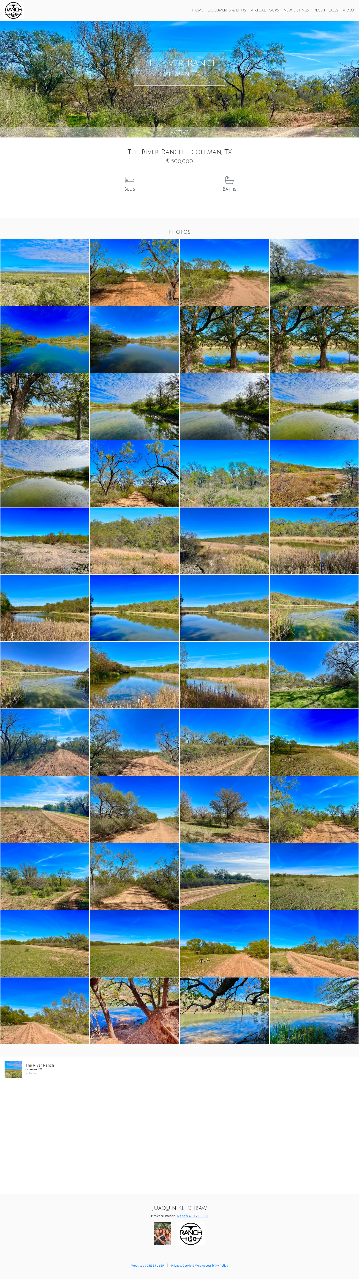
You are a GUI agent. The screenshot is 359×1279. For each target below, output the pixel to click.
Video (348, 10)
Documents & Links (227, 10)
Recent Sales (325, 10)
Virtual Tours (265, 10)
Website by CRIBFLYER (147, 1265)
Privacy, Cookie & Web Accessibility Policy (199, 1265)
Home (197, 10)
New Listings (296, 10)
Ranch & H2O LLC (192, 1216)
